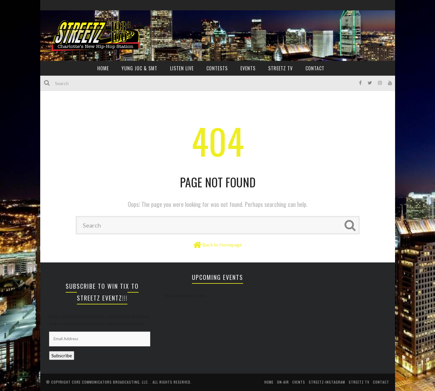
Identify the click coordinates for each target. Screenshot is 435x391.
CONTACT (314, 68)
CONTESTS (217, 68)
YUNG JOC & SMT (139, 68)
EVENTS (247, 68)
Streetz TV (280, 68)
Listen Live (182, 68)
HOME (103, 68)
